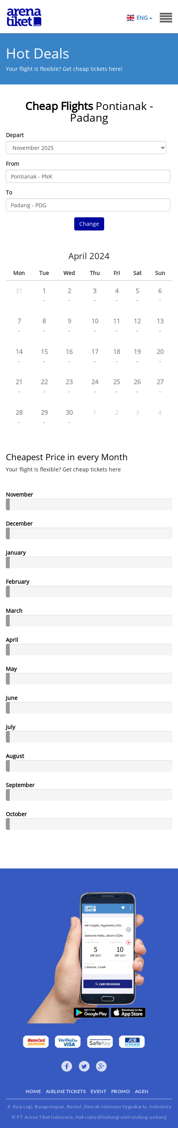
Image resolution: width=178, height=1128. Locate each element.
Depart (15, 135)
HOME (33, 1091)
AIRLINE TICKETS (66, 1091)
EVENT (98, 1091)
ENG (144, 18)
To (9, 192)
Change (89, 223)
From (12, 163)
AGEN (141, 1091)
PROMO (120, 1091)
